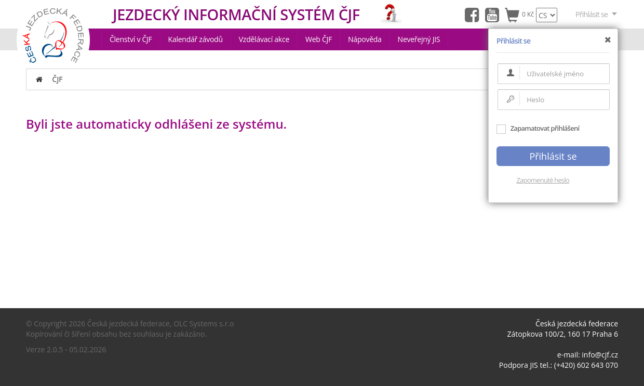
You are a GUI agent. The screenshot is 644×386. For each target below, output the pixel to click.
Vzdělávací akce (264, 39)
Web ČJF (318, 39)
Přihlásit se (596, 14)
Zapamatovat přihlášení (538, 128)
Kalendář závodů (195, 39)
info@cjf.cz (600, 355)
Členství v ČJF (131, 39)
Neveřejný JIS (419, 39)
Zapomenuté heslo (542, 180)
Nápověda (365, 39)
